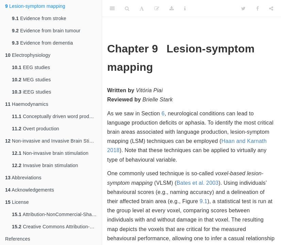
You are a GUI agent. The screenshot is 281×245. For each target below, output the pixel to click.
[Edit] (156, 8)
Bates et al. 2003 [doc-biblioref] (198, 183)
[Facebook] (257, 8)
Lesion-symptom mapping (35, 6)
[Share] (271, 8)
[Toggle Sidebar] (112, 8)
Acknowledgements (29, 190)
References (17, 239)
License (17, 202)
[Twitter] (243, 8)
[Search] (127, 8)
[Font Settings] (141, 8)
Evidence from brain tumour (46, 30)
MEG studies (31, 79)
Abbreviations (23, 177)
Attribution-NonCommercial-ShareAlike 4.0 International (57, 214)
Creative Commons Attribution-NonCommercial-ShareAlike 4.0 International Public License (57, 226)
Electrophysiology (27, 55)
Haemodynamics (26, 104)
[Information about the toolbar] (185, 8)
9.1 (204, 201)
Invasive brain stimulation (45, 165)
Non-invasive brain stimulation (50, 153)
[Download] (171, 8)
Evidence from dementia (42, 43)
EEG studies (31, 67)
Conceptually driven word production (57, 116)
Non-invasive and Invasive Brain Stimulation (53, 141)
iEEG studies (31, 92)
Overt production (35, 128)
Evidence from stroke (39, 18)
